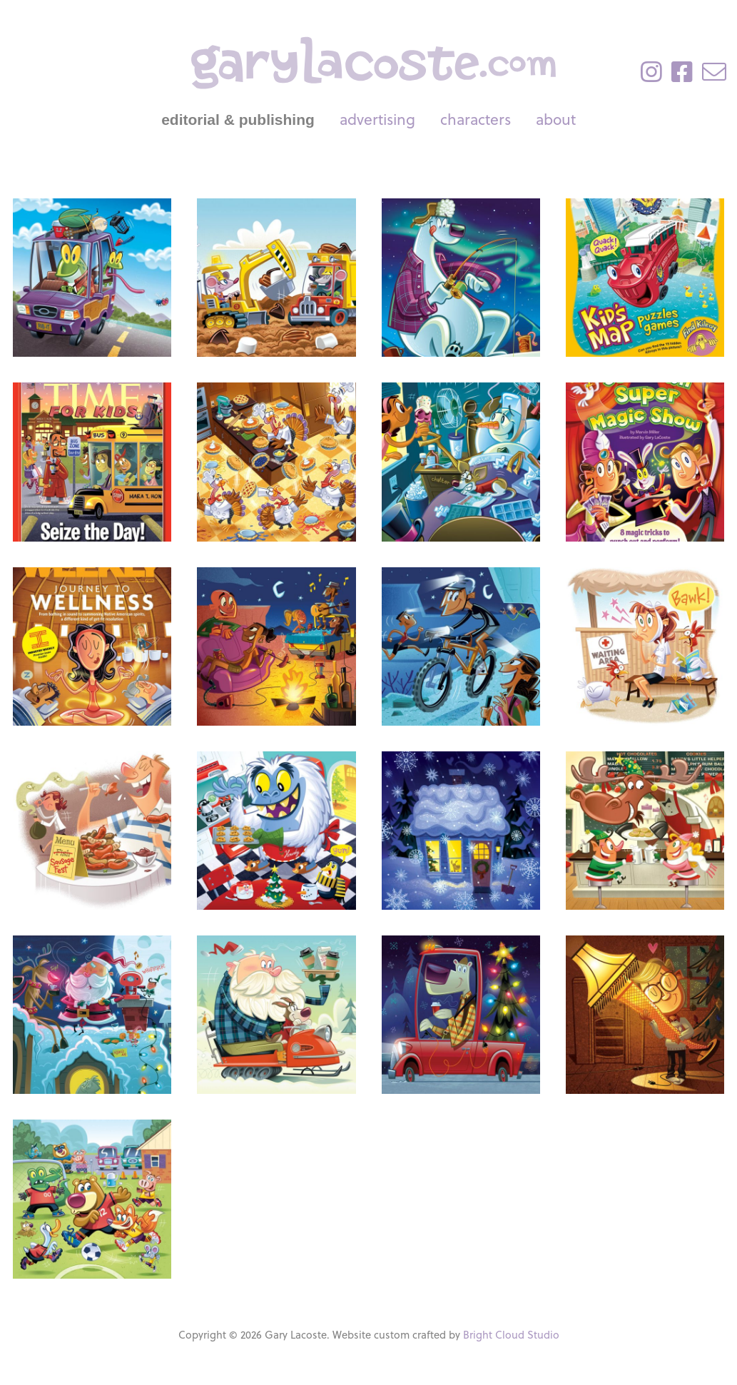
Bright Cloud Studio (511, 1334)
